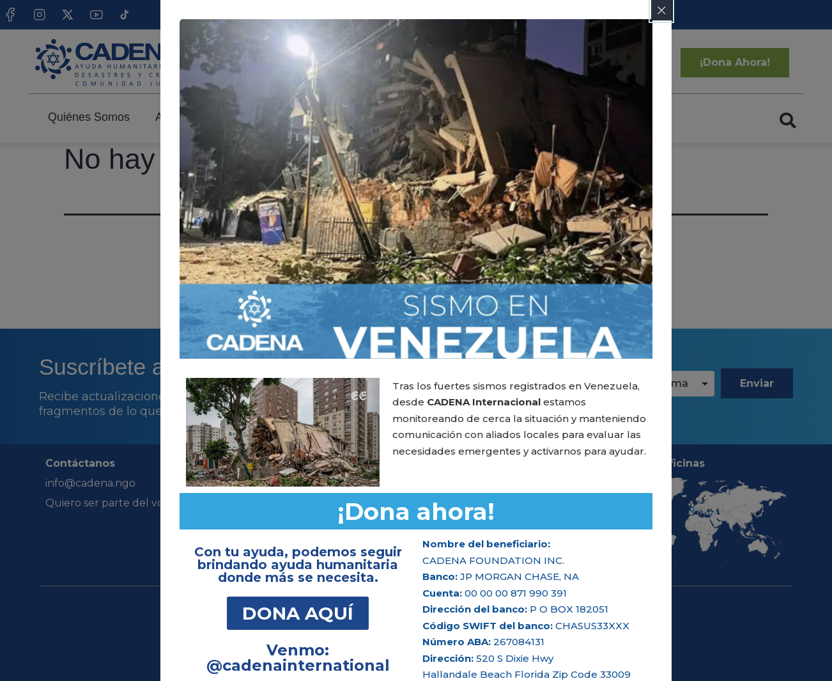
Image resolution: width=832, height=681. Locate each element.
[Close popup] (661, 10)
